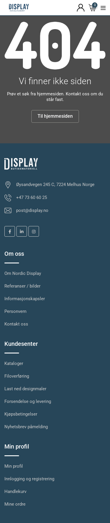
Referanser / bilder (22, 286)
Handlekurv (15, 491)
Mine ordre (15, 504)
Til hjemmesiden (55, 116)
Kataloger (13, 363)
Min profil (13, 466)
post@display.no (32, 210)
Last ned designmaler (25, 388)
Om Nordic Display (22, 273)
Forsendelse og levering (27, 401)
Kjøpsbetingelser (20, 414)
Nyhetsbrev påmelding (26, 426)
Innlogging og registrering (29, 479)
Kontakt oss (16, 324)
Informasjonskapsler (24, 298)
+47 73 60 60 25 (31, 197)
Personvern (15, 311)
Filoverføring (16, 376)
